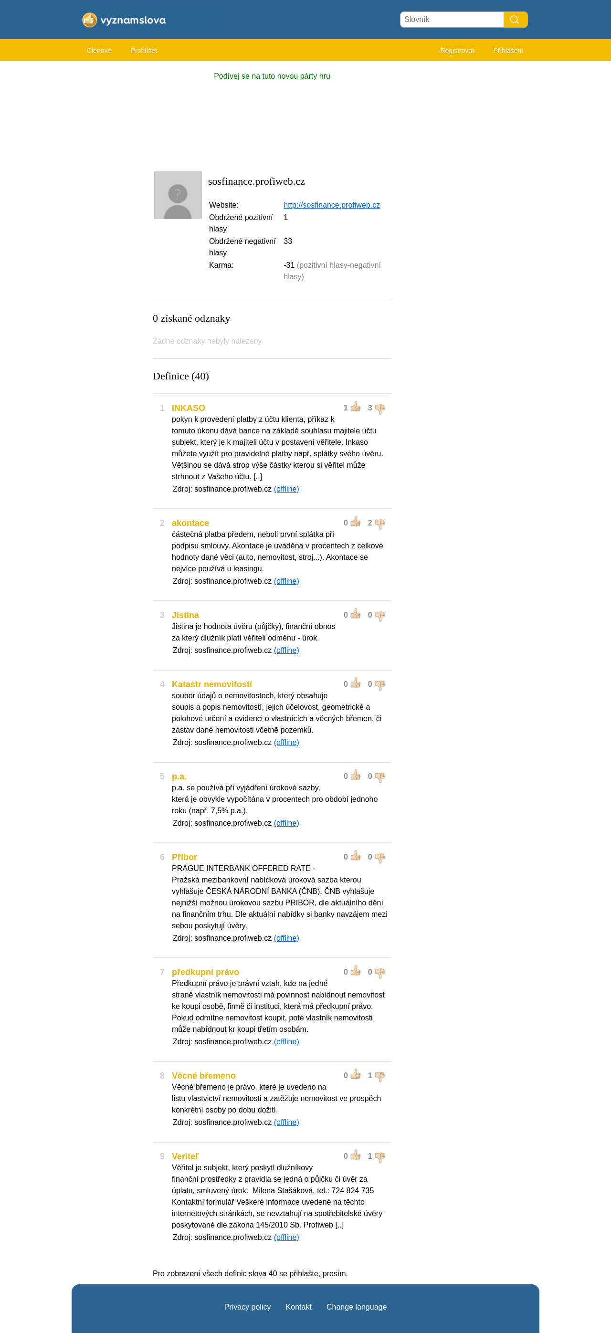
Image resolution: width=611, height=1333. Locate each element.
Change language (357, 1307)
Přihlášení (508, 50)
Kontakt (299, 1307)
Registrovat (457, 50)
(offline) (286, 489)
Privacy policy (247, 1307)
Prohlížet (144, 50)
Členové (99, 50)
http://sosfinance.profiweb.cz (332, 205)
